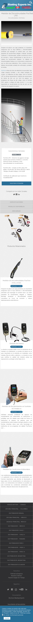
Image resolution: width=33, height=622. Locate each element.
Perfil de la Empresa (16, 573)
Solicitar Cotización (16, 183)
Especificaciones (16, 202)
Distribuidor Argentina (16, 556)
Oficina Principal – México (16, 517)
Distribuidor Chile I (16, 530)
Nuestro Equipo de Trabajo (16, 577)
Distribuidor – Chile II (16, 534)
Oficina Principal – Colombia (17, 509)
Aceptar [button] (7, 618)
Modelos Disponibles (16, 206)
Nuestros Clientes (16, 575)
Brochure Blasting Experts (16, 598)
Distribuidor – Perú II (16, 547)
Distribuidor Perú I (16, 543)
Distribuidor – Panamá (16, 539)
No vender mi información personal (13, 615)
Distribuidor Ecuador (16, 564)
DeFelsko (22, 18)
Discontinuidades (13, 18)
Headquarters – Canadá (16, 504)
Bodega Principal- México (16, 521)
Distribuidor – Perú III (16, 551)
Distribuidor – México (16, 526)
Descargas (16, 211)
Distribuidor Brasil (16, 513)
